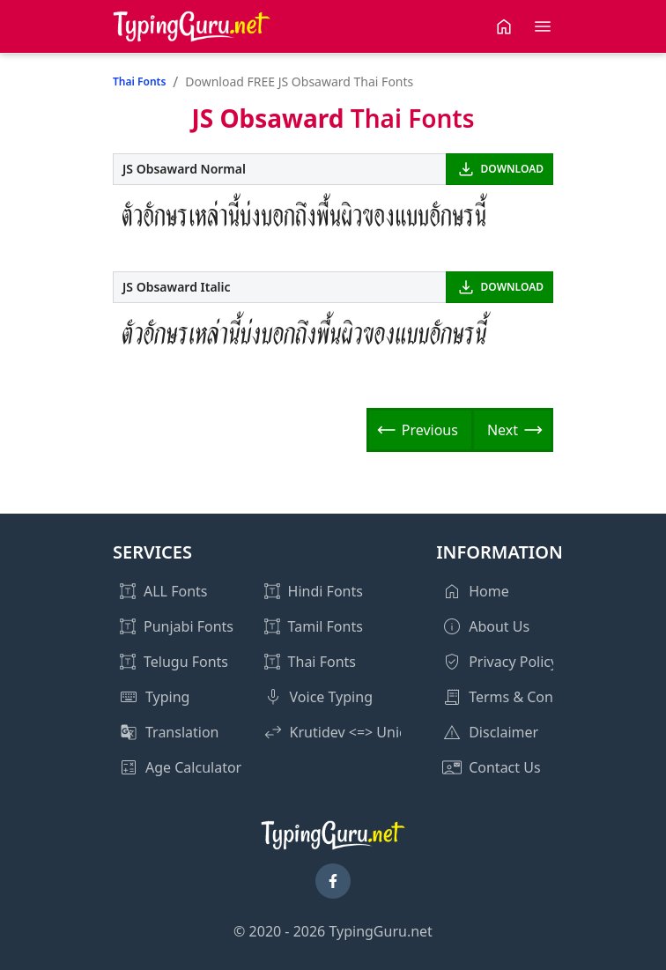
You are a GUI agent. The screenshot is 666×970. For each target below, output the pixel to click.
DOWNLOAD (512, 168)
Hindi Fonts (325, 591)
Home (489, 591)
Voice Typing (331, 697)
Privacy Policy (513, 661)
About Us (499, 626)
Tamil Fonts (325, 626)
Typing (167, 697)
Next (502, 430)
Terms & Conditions (533, 697)
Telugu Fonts (186, 661)
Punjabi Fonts (188, 626)
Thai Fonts (139, 81)
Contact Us (504, 767)
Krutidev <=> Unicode (361, 732)
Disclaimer (503, 732)
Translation (182, 732)
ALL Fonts (175, 591)
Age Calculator (193, 767)
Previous (430, 430)
